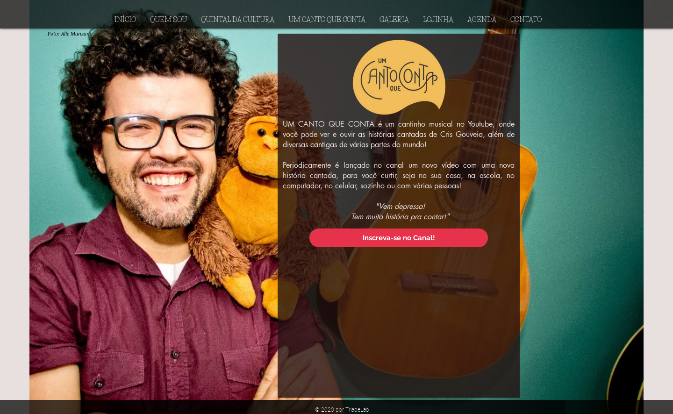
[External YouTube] (399, 321)
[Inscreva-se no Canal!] (398, 237)
